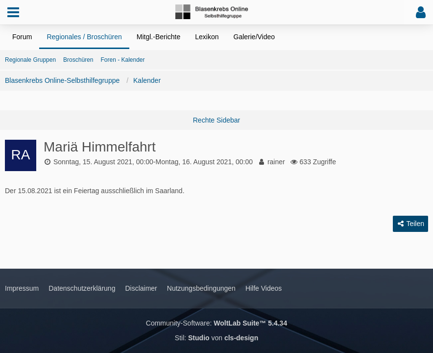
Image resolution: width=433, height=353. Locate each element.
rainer (276, 162)
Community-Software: (216, 323)
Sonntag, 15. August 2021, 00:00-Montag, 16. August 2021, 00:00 (153, 162)
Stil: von (216, 338)
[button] (13, 12)
